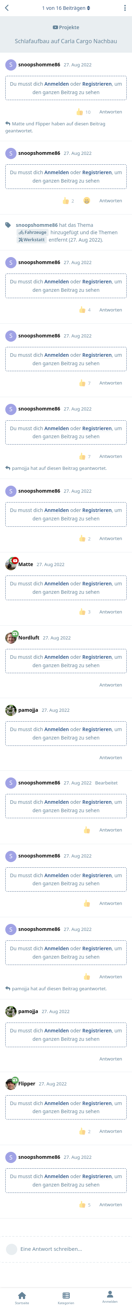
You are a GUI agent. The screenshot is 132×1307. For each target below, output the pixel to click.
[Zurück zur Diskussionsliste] (7, 8)
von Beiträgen (66, 8)
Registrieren (97, 83)
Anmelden (56, 83)
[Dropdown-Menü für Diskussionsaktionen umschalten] (125, 8)
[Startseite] (22, 1297)
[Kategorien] (66, 1297)
